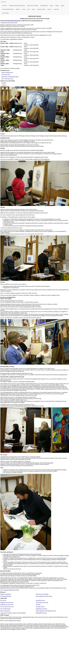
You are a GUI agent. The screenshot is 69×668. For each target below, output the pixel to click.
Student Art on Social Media (32, 5)
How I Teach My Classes (7, 78)
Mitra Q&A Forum (40, 600)
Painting (57, 5)
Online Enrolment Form (7, 72)
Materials (18, 9)
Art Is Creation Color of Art (7, 606)
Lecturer (23, 9)
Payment (62, 5)
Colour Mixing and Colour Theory (44, 596)
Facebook (3, 85)
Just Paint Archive (40, 606)
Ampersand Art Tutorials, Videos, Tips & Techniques (13, 613)
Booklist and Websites (5, 594)
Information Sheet (5, 74)
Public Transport (5, 13)
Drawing (51, 5)
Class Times (4, 5)
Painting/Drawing (44, 5)
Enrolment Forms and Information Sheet (17, 5)
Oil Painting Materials (5, 596)
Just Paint (38, 604)
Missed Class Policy (41, 9)
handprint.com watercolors (6, 602)
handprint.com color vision (6, 604)
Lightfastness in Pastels (41, 608)
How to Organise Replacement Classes (9, 590)
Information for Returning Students (9, 76)
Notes (29, 9)
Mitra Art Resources (5, 611)
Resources (49, 9)
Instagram (3, 83)
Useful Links (56, 9)
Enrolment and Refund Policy (8, 9)
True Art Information (5, 608)
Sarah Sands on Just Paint (42, 602)
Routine (33, 9)
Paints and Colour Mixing (42, 594)
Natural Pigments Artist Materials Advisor (46, 611)
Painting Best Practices (41, 613)
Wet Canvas (3, 600)
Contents (3, 2)
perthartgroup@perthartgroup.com (13, 20)
